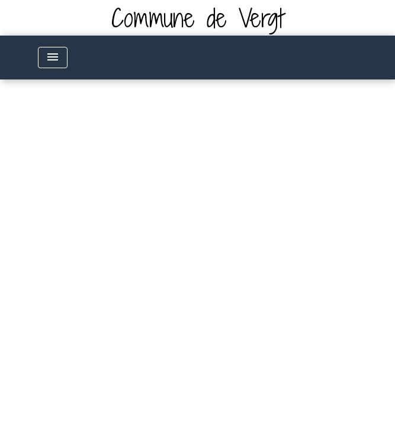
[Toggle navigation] (53, 57)
